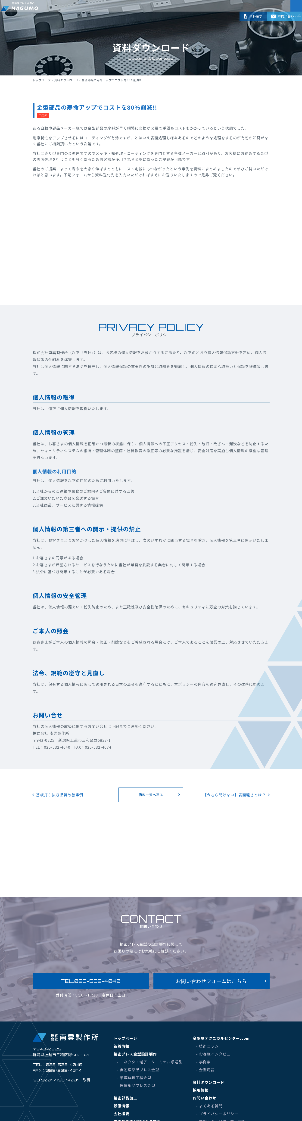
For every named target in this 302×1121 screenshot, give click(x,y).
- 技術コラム (207, 1046)
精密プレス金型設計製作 (135, 1054)
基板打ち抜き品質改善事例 (59, 794)
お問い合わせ (284, 16)
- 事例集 (203, 1062)
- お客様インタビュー (215, 1054)
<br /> (151, 242)
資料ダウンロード (66, 80)
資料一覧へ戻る (151, 794)
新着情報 (121, 1046)
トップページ (42, 80)
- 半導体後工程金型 (134, 1077)
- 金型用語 (205, 1069)
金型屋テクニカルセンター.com (221, 1038)
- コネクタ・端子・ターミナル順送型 (150, 1062)
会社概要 (121, 1113)
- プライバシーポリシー (217, 1113)
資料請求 (253, 16)
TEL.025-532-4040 (91, 981)
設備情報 (121, 1106)
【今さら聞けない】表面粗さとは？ (234, 794)
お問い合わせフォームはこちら (211, 981)
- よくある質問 (209, 1106)
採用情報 (201, 1090)
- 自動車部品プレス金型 (138, 1069)
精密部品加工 (125, 1098)
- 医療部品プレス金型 (136, 1085)
